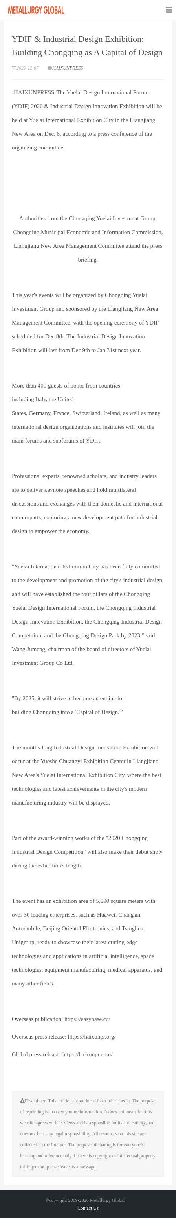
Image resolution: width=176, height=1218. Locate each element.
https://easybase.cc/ (87, 1019)
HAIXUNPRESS (67, 68)
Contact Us (88, 1208)
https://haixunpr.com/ (87, 1054)
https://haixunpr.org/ (91, 1036)
